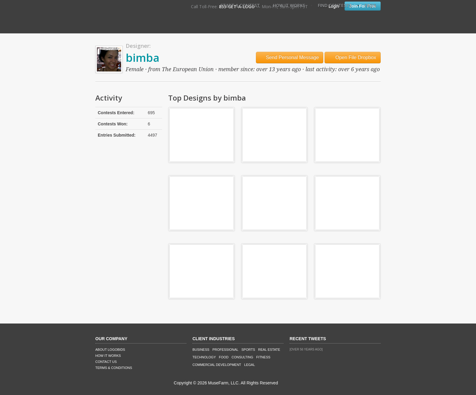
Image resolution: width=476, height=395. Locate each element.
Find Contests (335, 5)
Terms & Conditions (113, 368)
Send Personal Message (289, 57)
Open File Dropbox (352, 57)
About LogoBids (110, 349)
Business (200, 349)
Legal (249, 365)
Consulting (242, 357)
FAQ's (370, 5)
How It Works (289, 5)
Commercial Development (216, 365)
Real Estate (269, 349)
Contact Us (106, 361)
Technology (204, 357)
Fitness (263, 357)
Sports (248, 349)
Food (224, 357)
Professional (225, 349)
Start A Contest (240, 5)
